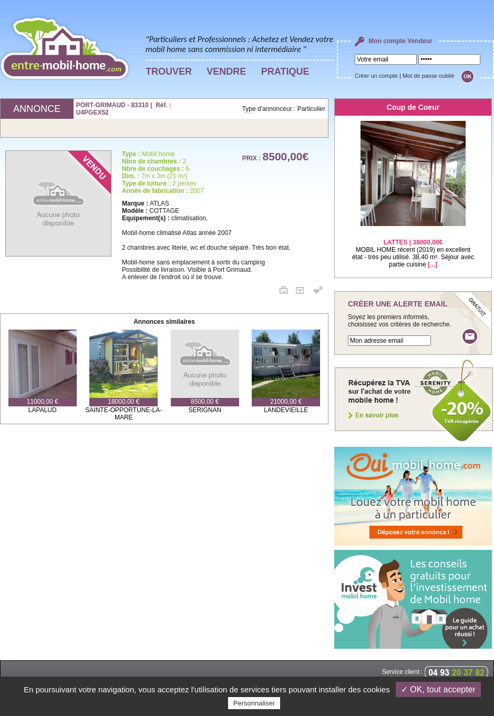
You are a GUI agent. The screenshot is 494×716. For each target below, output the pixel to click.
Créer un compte (376, 76)
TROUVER (169, 71)
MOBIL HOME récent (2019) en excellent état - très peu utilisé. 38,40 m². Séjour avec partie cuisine (413, 247)
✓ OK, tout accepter (438, 689)
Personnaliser (254, 703)
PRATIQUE (285, 71)
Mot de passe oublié (428, 76)
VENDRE (226, 71)
